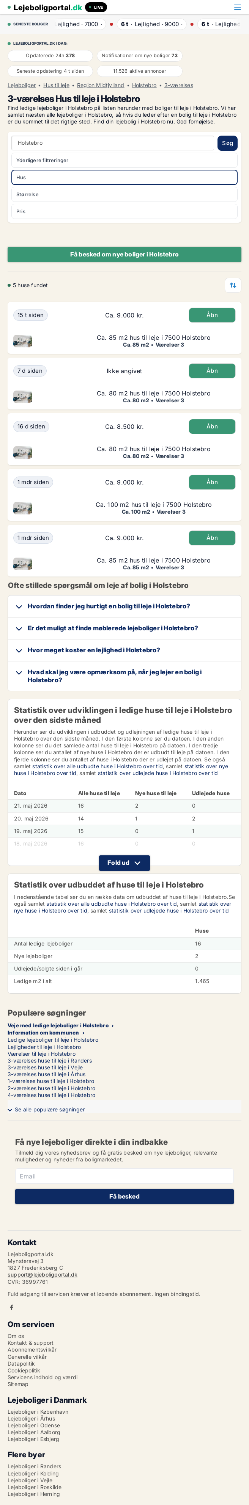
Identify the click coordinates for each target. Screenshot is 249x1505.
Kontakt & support (31, 1342)
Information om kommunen (43, 1032)
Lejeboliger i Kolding (33, 1473)
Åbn (212, 315)
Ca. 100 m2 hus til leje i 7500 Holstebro (154, 504)
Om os (16, 1336)
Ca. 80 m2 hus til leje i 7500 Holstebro (154, 393)
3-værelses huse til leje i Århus (46, 1074)
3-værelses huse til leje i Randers (50, 1060)
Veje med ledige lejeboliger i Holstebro (58, 1025)
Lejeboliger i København (38, 1411)
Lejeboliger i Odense (34, 1425)
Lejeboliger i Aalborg (34, 1432)
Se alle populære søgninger (50, 1109)
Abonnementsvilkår (32, 1349)
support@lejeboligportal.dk (42, 1274)
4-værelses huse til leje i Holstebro (51, 1095)
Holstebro (144, 85)
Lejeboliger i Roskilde (34, 1487)
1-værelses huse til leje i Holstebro (51, 1081)
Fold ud (118, 862)
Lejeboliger (22, 85)
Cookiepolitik (24, 1370)
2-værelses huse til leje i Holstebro (51, 1088)
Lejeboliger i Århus (31, 1418)
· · (78, 24)
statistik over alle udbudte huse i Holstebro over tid (97, 766)
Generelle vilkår (27, 1356)
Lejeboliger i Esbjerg (33, 1439)
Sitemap (18, 1384)
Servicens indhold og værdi (42, 1377)
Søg (227, 143)
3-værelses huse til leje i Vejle (45, 1067)
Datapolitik (21, 1363)
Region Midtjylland (100, 85)
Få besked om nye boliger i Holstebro (124, 254)
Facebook (12, 1307)
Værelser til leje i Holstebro (42, 1053)
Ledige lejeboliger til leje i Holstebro (53, 1039)
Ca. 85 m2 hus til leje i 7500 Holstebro (154, 337)
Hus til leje (56, 85)
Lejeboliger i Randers (34, 1466)
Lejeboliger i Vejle (30, 1480)
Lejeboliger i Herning (34, 1494)
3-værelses (178, 85)
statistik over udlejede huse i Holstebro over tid (158, 773)
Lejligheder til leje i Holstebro (44, 1047)
